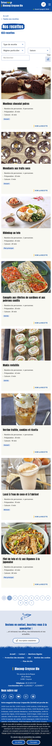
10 (26, 603)
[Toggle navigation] (49, 5)
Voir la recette (41, 126)
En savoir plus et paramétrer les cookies (26, 737)
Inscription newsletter (26, 641)
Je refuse (18, 742)
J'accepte (33, 742)
